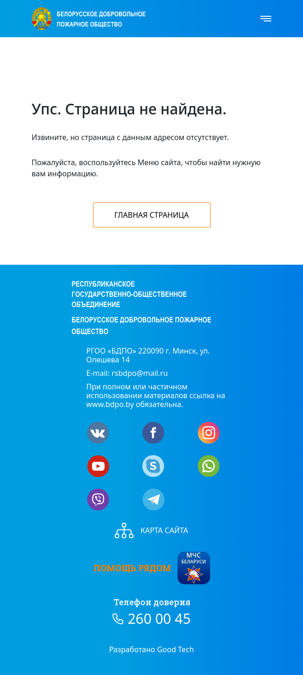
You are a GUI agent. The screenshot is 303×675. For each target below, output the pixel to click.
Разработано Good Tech (151, 649)
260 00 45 (159, 618)
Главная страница (151, 215)
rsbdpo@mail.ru (140, 373)
